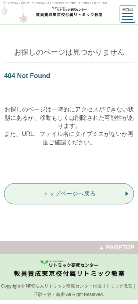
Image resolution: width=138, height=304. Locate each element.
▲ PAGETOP (116, 247)
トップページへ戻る (69, 193)
